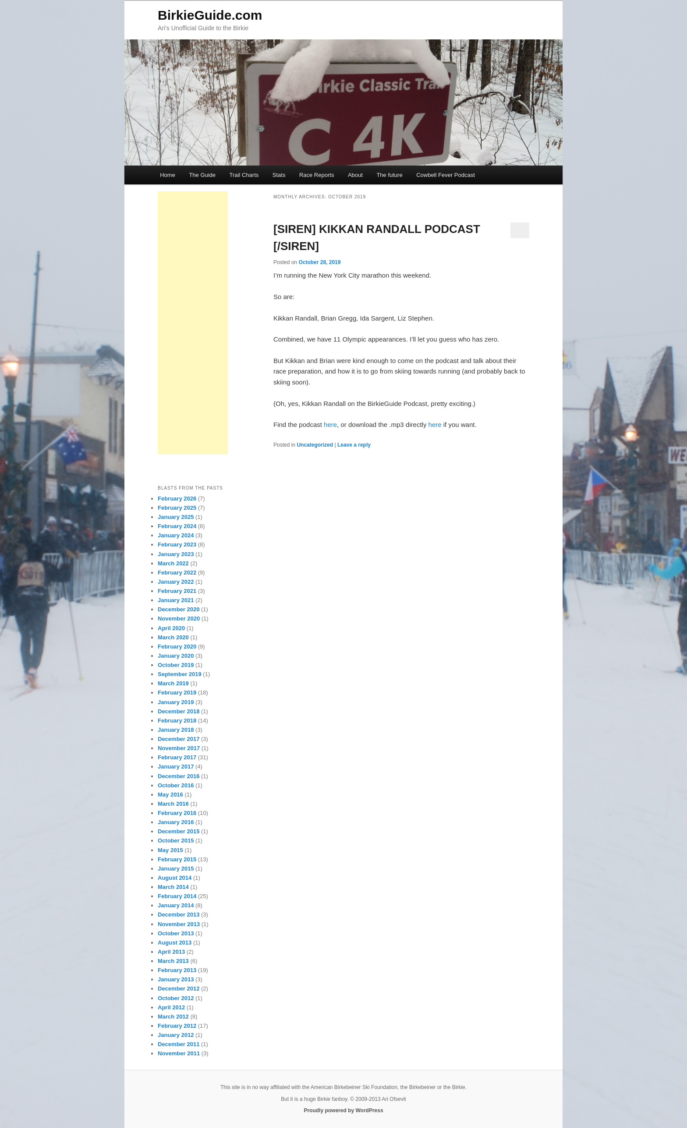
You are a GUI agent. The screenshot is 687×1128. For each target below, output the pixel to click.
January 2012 (176, 1035)
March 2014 (173, 887)
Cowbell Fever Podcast (445, 175)
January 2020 (176, 655)
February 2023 (177, 544)
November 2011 (179, 1053)
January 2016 (176, 822)
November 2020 (179, 618)
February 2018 (177, 720)
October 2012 (176, 998)
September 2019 (180, 674)
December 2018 (178, 711)
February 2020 (177, 646)
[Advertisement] (193, 322)
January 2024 (176, 535)
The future (389, 175)
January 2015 (176, 868)
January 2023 (176, 554)
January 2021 (176, 600)
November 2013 (179, 924)
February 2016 (177, 813)
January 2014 (176, 905)
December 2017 (178, 739)
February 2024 (177, 526)
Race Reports (316, 175)
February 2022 (177, 572)
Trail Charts (244, 175)
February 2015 (177, 859)
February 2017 (177, 757)
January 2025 (176, 517)
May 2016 (170, 794)
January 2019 (176, 702)
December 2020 (178, 609)
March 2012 (173, 1016)
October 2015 (176, 840)
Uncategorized (315, 445)
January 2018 (176, 729)
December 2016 (178, 776)
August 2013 (174, 942)
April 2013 (171, 951)
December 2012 (178, 988)
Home (167, 175)
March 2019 (173, 683)
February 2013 (177, 970)
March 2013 (173, 961)
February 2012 (177, 1025)
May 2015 (170, 850)
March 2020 (173, 637)
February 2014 (177, 896)
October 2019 (176, 665)
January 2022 (176, 581)
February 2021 (177, 591)
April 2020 (171, 628)
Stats (279, 175)
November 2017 (179, 748)
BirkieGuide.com (210, 15)
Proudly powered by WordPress (343, 1110)
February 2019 (177, 692)
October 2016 (176, 785)
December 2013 (178, 914)
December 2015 (178, 831)
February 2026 (177, 498)
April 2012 (171, 1007)
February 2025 (177, 507)
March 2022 (173, 563)
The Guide (202, 175)
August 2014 (174, 877)
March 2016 (173, 803)
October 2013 (176, 933)
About (355, 175)
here (330, 424)
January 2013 (176, 979)
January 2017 (176, 766)
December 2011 (178, 1044)
